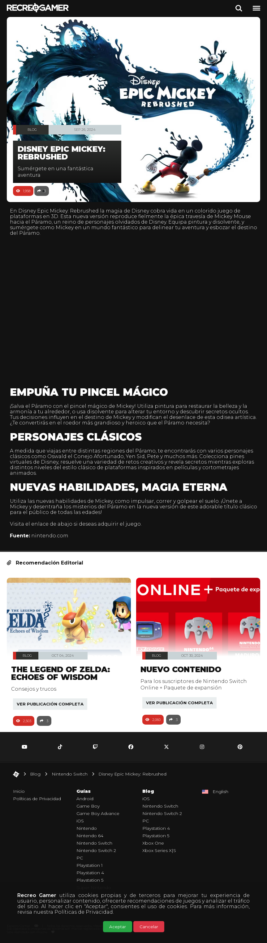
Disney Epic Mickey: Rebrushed (58, 211)
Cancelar (149, 926)
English (220, 791)
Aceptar (117, 926)
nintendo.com (49, 536)
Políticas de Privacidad (83, 912)
